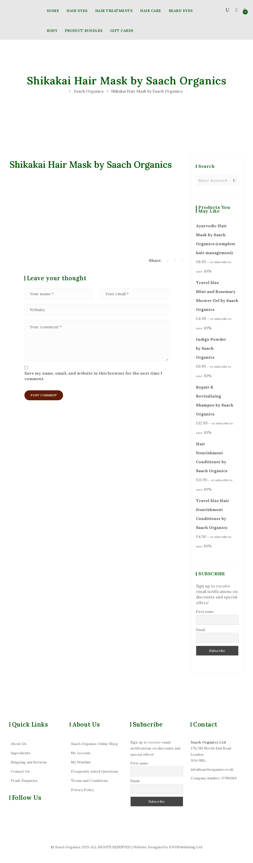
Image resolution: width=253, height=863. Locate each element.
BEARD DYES (181, 10)
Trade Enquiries (24, 780)
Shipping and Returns (29, 762)
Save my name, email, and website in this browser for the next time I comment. (93, 376)
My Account (80, 753)
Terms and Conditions (89, 780)
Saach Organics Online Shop (94, 744)
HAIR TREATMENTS (114, 10)
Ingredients (20, 753)
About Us (18, 744)
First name (205, 611)
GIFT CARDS (122, 30)
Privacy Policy (82, 790)
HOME (53, 10)
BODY (52, 30)
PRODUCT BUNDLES (84, 30)
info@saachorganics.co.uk (212, 769)
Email (200, 630)
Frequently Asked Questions (94, 771)
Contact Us (20, 771)
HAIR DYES (77, 10)
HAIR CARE (150, 10)
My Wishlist (81, 762)
